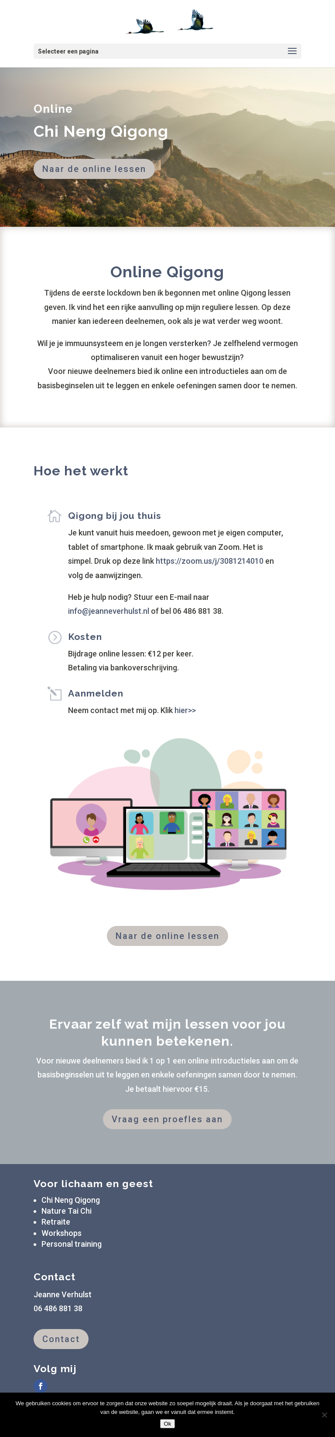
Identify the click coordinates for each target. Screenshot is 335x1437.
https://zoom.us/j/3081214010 (209, 560)
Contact (61, 1339)
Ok (167, 1423)
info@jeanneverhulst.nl (108, 611)
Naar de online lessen (94, 169)
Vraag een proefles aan (167, 1119)
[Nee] (324, 1414)
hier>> (185, 710)
